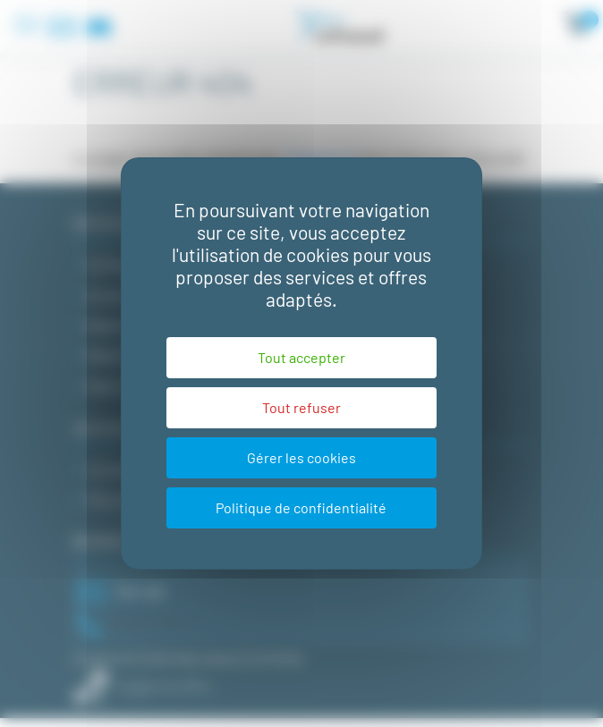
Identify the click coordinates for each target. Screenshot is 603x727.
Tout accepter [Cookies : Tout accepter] (301, 357)
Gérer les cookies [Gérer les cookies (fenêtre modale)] (301, 457)
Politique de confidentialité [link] (301, 507)
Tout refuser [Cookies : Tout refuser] (301, 407)
